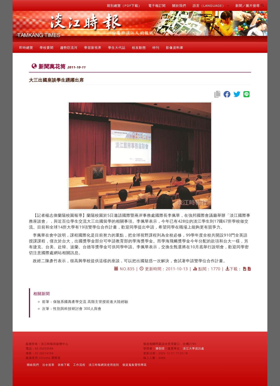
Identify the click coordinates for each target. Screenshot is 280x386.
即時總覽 (26, 47)
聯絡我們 (33, 365)
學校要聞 (47, 47)
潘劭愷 (160, 348)
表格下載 (64, 365)
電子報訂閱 (157, 5)
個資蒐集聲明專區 (134, 365)
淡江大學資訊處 (193, 348)
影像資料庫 (174, 47)
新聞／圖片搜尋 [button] (249, 5)
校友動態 (139, 47)
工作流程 (79, 365)
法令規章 (48, 365)
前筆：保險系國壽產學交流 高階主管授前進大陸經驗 (85, 301)
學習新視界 (92, 47)
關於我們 (179, 5)
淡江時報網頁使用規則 (104, 365)
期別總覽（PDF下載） (124, 5)
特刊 (155, 47)
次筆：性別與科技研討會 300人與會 (71, 308)
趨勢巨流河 (69, 47)
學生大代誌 (116, 47)
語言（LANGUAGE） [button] (211, 5)
